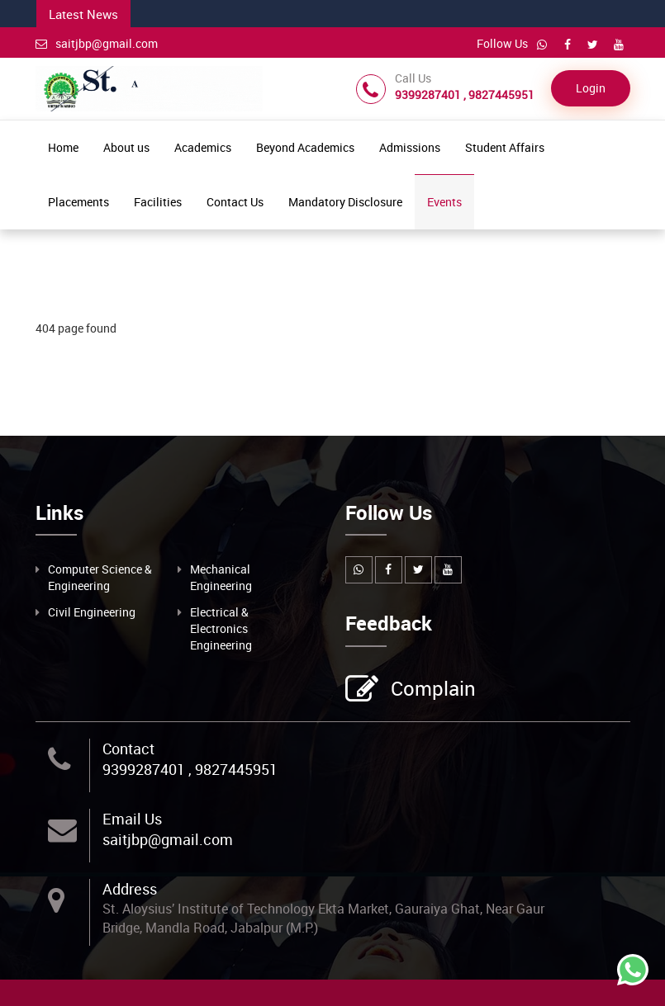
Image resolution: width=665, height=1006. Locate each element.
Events (444, 202)
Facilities (158, 202)
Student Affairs (504, 147)
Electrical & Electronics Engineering (221, 628)
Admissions (409, 147)
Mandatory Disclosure (345, 202)
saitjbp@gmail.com (97, 43)
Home (63, 147)
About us (126, 147)
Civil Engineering (91, 612)
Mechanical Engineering (221, 577)
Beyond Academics (305, 147)
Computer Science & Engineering (100, 577)
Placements (78, 202)
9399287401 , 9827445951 (190, 769)
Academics (202, 147)
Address (129, 889)
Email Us (132, 819)
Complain (431, 690)
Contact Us (235, 202)
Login (591, 88)
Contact (128, 748)
